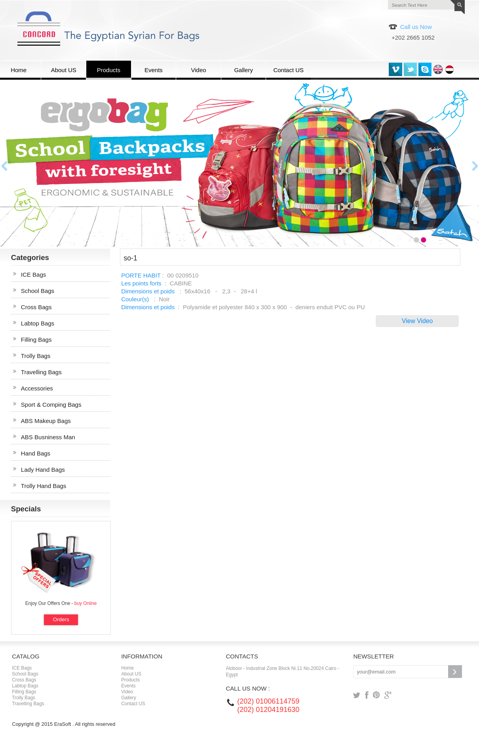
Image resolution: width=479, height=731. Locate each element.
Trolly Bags (35, 355)
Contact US (133, 703)
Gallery (128, 697)
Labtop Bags (37, 323)
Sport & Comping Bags (51, 404)
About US (131, 674)
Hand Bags (35, 453)
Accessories (37, 388)
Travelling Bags (41, 372)
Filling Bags (36, 339)
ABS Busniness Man (48, 437)
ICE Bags (33, 274)
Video (127, 692)
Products (130, 680)
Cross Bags (36, 307)
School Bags (37, 290)
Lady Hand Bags (43, 469)
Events (128, 686)
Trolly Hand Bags (44, 485)
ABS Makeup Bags (46, 420)
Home (127, 668)
